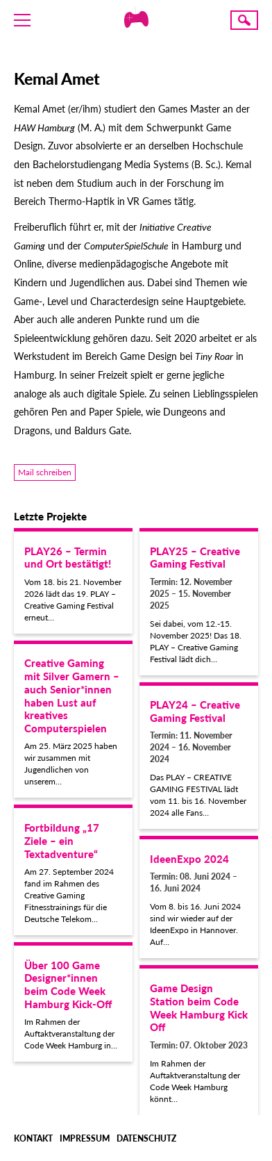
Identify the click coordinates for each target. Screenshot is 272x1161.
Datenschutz (146, 1138)
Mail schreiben (44, 472)
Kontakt (33, 1138)
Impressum (85, 1138)
